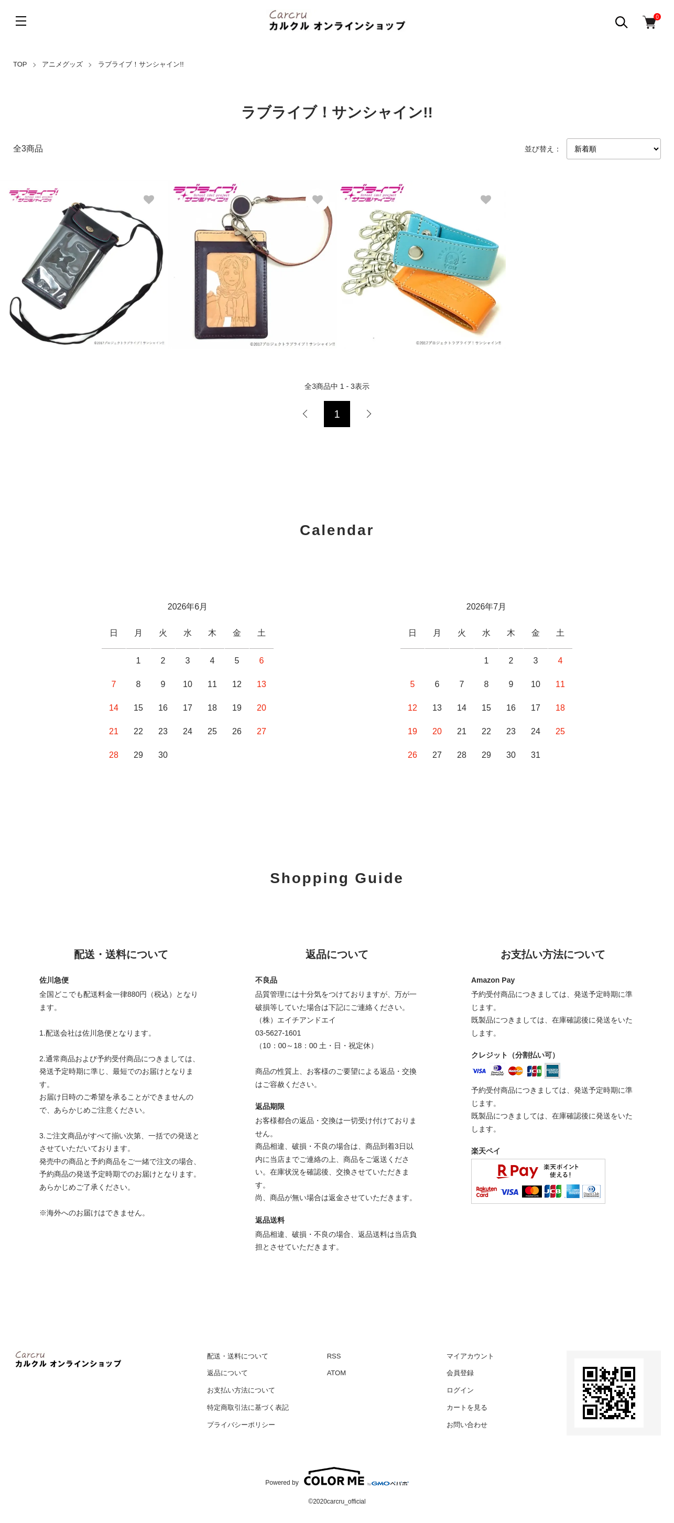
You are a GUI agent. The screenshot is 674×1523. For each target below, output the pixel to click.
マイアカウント (470, 1356)
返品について (227, 1373)
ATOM (336, 1373)
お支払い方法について (241, 1390)
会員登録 (460, 1373)
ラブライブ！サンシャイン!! (140, 64)
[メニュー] (21, 21)
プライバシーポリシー (241, 1425)
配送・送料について (237, 1356)
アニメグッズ (62, 64)
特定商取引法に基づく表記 (248, 1407)
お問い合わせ (467, 1425)
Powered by (336, 1476)
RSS (334, 1356)
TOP (20, 64)
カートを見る (467, 1407)
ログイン (460, 1390)
